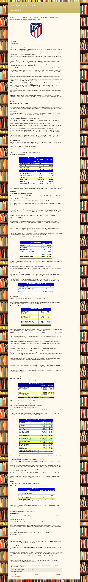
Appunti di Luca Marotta (25, 5)
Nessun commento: (21, 569)
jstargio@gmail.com (14, 43)
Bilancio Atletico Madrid (18, 571)
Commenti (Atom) (17, 576)
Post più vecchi (59, 574)
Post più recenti (13, 574)
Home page (36, 574)
